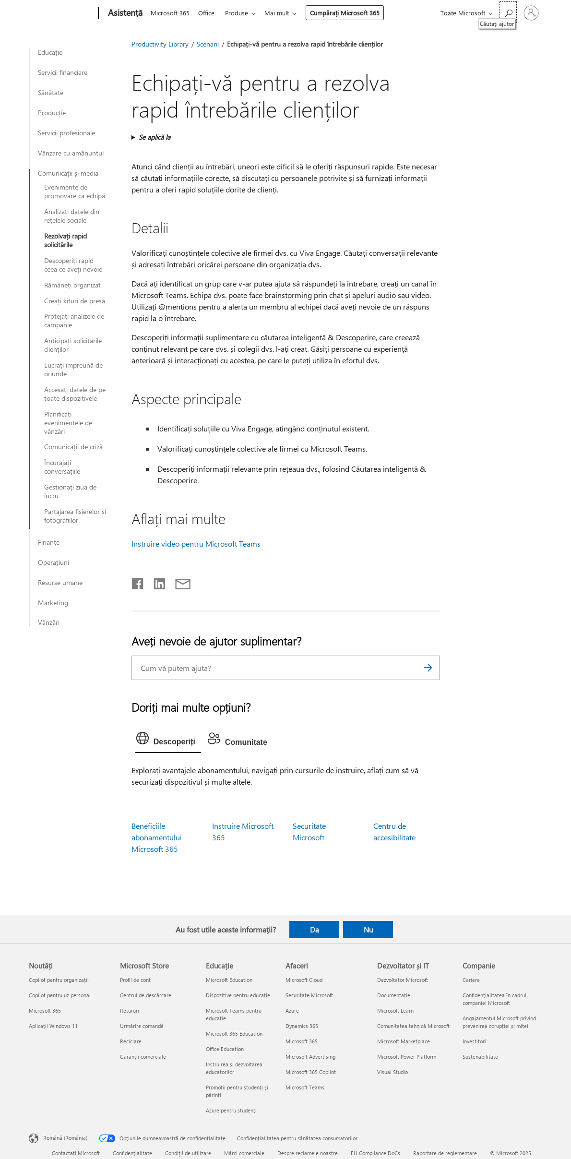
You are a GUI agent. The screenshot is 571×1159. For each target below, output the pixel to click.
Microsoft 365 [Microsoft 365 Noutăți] (45, 1010)
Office (208, 13)
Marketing (53, 602)
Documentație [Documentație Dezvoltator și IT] (393, 995)
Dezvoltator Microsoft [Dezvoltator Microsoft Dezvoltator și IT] (402, 979)
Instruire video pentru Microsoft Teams (196, 543)
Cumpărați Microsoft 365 (350, 13)
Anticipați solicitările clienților (73, 345)
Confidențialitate (132, 1153)
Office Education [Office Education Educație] (225, 1048)
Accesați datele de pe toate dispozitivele (75, 394)
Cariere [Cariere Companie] (471, 979)
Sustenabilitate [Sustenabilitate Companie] (480, 1056)
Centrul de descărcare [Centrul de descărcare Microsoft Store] (145, 995)
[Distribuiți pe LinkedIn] (156, 581)
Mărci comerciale (244, 1153)
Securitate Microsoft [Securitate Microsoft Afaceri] (309, 995)
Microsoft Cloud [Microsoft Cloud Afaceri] (304, 979)
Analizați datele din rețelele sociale (71, 216)
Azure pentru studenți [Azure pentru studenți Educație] (231, 1110)
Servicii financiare (62, 72)
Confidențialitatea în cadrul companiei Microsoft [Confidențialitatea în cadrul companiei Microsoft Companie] (494, 999)
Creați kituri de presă (74, 301)
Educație (50, 52)
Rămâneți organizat (72, 285)
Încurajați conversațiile (62, 467)
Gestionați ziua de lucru (70, 491)
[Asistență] (124, 13)
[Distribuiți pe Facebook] (138, 581)
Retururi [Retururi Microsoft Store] (129, 1010)
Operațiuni (53, 562)
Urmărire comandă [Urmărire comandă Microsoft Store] (142, 1025)
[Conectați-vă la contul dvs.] (531, 12)
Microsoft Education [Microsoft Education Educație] (229, 979)
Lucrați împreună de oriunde (73, 369)
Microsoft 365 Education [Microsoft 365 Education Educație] (234, 1033)
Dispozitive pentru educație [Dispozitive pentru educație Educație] (238, 995)
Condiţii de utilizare (188, 1153)
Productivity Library (160, 43)
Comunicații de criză (73, 446)
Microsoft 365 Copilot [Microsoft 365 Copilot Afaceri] (311, 1071)
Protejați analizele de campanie (74, 320)
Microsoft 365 (170, 13)
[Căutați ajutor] (508, 12)
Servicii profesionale (66, 133)
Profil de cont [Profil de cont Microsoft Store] (135, 979)
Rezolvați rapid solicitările (65, 240)
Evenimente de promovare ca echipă (74, 191)
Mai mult (282, 13)
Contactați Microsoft (76, 1153)
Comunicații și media (68, 173)
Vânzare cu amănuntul (71, 153)
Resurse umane (60, 582)
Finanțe (48, 542)
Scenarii (208, 43)
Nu (368, 929)
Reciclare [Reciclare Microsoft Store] (131, 1041)
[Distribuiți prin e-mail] (178, 581)
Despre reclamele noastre (307, 1153)
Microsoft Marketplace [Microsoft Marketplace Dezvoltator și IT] (403, 1041)
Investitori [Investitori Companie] (474, 1041)
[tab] (168, 740)
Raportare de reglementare (445, 1153)
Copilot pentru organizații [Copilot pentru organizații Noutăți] (59, 979)
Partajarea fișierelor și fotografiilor (75, 516)
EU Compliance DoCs (375, 1153)
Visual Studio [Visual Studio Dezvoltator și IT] (392, 1071)
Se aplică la (154, 137)
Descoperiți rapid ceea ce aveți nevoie (73, 265)
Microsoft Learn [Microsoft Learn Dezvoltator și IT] (395, 1010)
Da (314, 929)
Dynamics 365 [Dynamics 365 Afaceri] (302, 1025)
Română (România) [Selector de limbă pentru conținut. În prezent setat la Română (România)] (65, 1137)
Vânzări (48, 622)
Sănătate (50, 92)
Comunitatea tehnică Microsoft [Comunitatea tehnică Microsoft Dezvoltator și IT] (413, 1025)
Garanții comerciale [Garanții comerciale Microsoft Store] (143, 1056)
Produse (240, 13)
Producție (52, 112)
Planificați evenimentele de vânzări (68, 423)
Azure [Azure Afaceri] (292, 1010)
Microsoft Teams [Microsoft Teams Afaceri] (305, 1087)
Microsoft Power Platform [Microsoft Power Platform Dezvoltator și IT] (406, 1056)
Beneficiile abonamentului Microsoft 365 (156, 837)
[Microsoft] (62, 13)
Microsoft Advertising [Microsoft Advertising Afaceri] (310, 1056)
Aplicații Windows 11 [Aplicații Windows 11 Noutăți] (53, 1025)
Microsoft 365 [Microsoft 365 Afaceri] (302, 1041)
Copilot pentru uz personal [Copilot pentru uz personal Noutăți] (60, 995)
